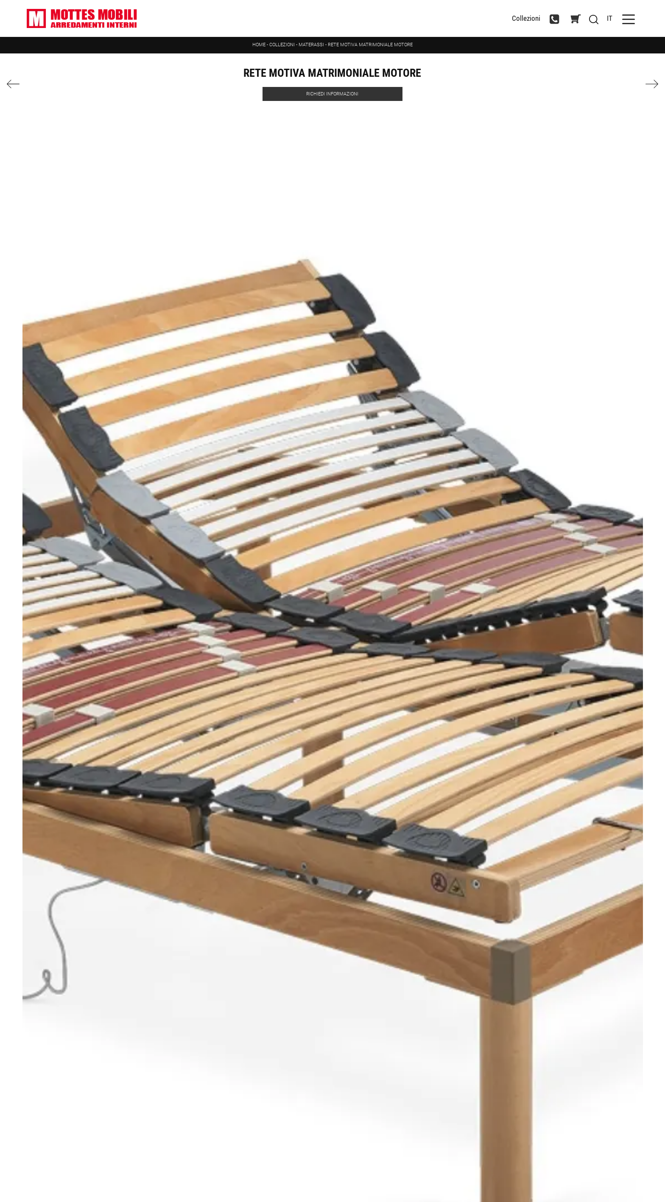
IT (609, 18)
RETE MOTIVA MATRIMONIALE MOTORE (370, 45)
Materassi (311, 45)
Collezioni (282, 45)
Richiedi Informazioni (332, 94)
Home (258, 45)
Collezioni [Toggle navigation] (526, 18)
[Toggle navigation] (628, 18)
